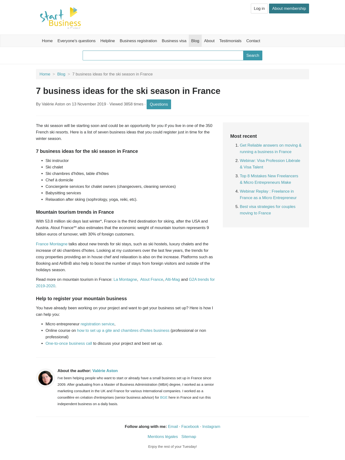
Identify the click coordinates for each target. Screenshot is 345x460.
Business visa (174, 41)
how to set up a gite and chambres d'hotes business (123, 330)
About (209, 41)
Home (47, 41)
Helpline (107, 41)
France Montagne (52, 244)
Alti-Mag (172, 279)
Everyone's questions (77, 41)
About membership (289, 8)
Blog (195, 41)
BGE (163, 397)
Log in (259, 8)
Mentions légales (163, 436)
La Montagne (125, 279)
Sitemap (188, 436)
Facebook (190, 426)
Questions (159, 104)
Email (173, 426)
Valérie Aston (105, 370)
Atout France (151, 279)
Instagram (211, 426)
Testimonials (230, 41)
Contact (253, 41)
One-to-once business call (69, 343)
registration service (97, 324)
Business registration (138, 41)
